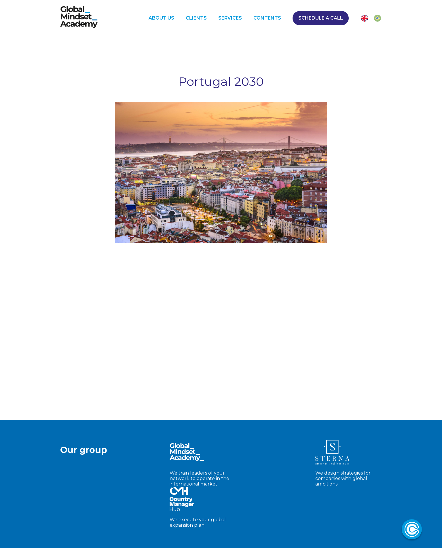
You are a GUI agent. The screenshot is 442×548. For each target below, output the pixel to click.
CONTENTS (267, 20)
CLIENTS (196, 20)
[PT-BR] (377, 20)
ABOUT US (161, 20)
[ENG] (364, 20)
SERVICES (230, 20)
